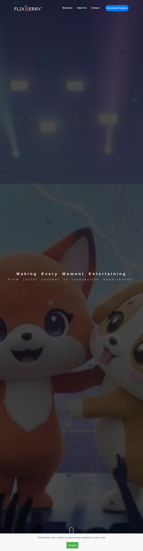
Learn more (100, 537)
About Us (82, 8)
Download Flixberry (117, 8)
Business (67, 8)
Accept (72, 545)
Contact (95, 8)
